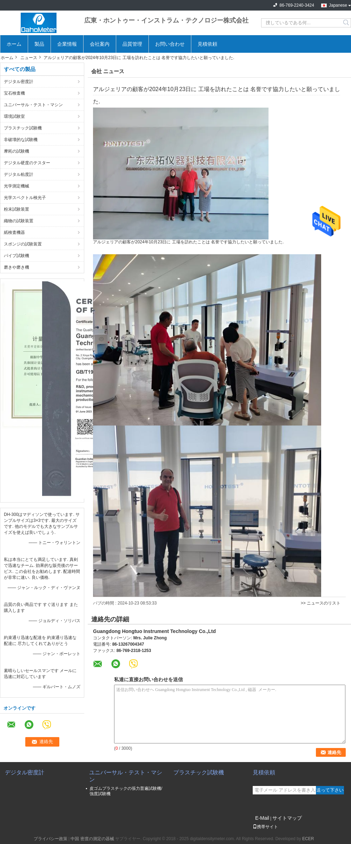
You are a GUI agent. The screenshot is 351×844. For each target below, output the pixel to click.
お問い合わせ (170, 44)
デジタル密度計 (18, 81)
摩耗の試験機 (16, 151)
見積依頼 (207, 44)
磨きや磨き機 (16, 267)
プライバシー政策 (50, 838)
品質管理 (132, 44)
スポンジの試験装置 (23, 244)
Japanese (338, 5)
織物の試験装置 (18, 220)
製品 (39, 44)
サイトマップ (287, 818)
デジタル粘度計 (18, 174)
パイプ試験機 (16, 255)
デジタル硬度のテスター (27, 162)
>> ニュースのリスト (320, 603)
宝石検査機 (14, 93)
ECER (308, 838)
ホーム (14, 44)
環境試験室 (14, 116)
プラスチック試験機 (23, 128)
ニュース (28, 57)
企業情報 (67, 44)
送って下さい (330, 790)
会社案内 (100, 44)
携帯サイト (265, 826)
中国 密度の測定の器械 (92, 838)
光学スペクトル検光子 (25, 197)
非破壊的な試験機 (21, 139)
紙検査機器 (14, 232)
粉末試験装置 (16, 209)
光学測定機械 (16, 186)
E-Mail (262, 818)
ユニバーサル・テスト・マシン (33, 104)
